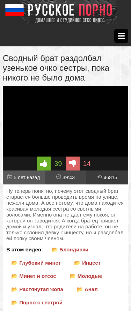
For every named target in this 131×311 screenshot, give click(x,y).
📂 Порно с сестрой (37, 302)
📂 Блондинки (69, 249)
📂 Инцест (87, 263)
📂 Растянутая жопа (37, 289)
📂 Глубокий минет (36, 263)
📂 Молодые (86, 276)
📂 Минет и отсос (33, 276)
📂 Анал (87, 289)
